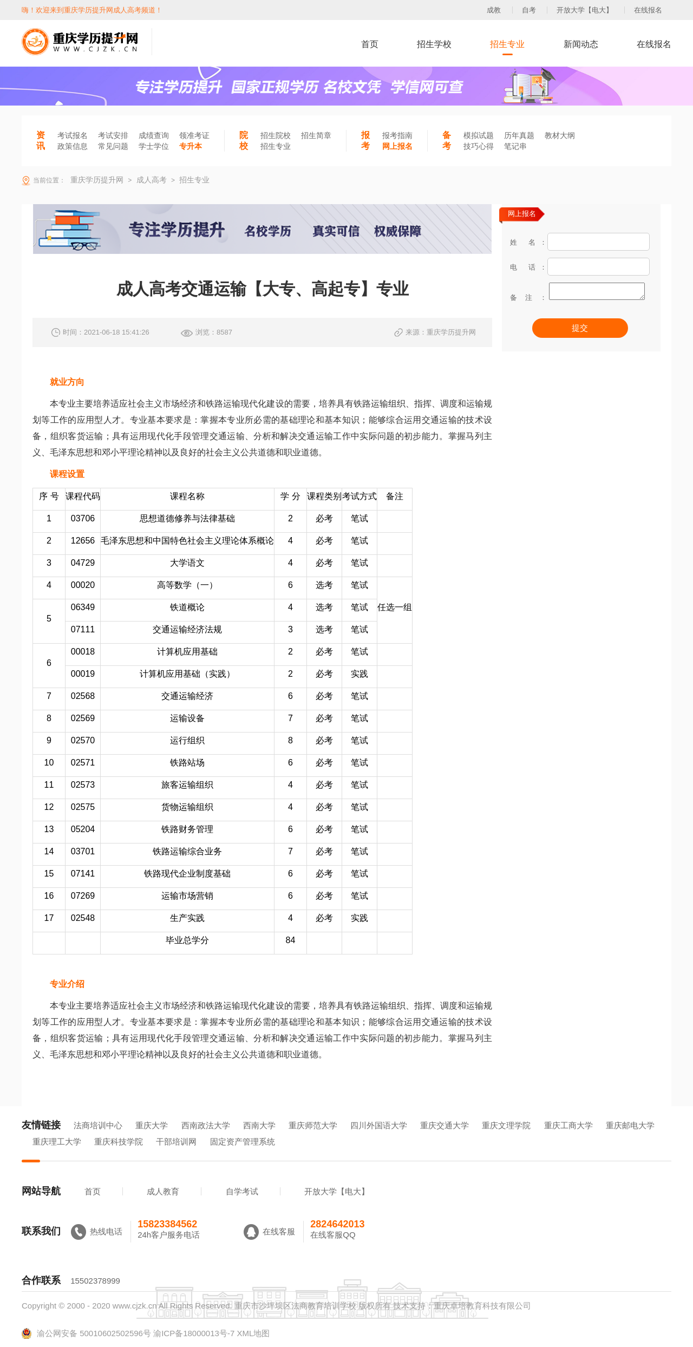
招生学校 (434, 44)
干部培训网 (176, 1141)
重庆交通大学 (444, 1125)
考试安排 (113, 135)
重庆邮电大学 (630, 1125)
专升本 (190, 146)
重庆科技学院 (118, 1141)
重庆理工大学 (56, 1141)
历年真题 (519, 135)
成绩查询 (154, 135)
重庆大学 (151, 1125)
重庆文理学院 (506, 1125)
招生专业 (507, 44)
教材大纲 (560, 135)
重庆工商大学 (568, 1125)
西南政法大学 (205, 1125)
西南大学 (259, 1125)
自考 (529, 10)
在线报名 (648, 10)
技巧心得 (478, 146)
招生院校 (275, 135)
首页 (369, 44)
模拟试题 (478, 135)
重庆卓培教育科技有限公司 (482, 1305)
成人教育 (163, 1191)
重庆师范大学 (313, 1125)
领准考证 (194, 135)
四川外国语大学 (378, 1125)
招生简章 (316, 135)
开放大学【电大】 (585, 10)
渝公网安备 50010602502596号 (86, 1333)
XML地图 (253, 1333)
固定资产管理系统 (242, 1141)
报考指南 (397, 135)
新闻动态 (581, 44)
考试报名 (72, 135)
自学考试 (242, 1191)
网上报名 (397, 146)
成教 (494, 10)
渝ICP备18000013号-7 (193, 1333)
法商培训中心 (98, 1125)
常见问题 (113, 146)
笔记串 (515, 146)
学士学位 (154, 146)
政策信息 (72, 146)
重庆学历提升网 (95, 179)
